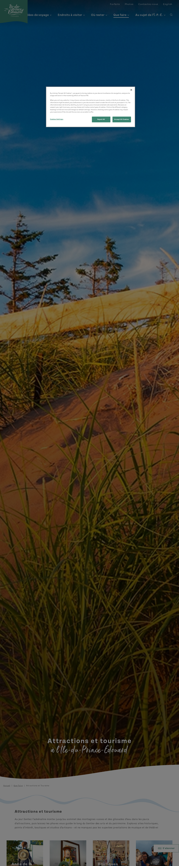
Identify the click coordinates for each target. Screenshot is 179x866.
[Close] (131, 90)
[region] (90, 107)
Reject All (101, 119)
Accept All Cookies (121, 119)
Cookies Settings (56, 119)
